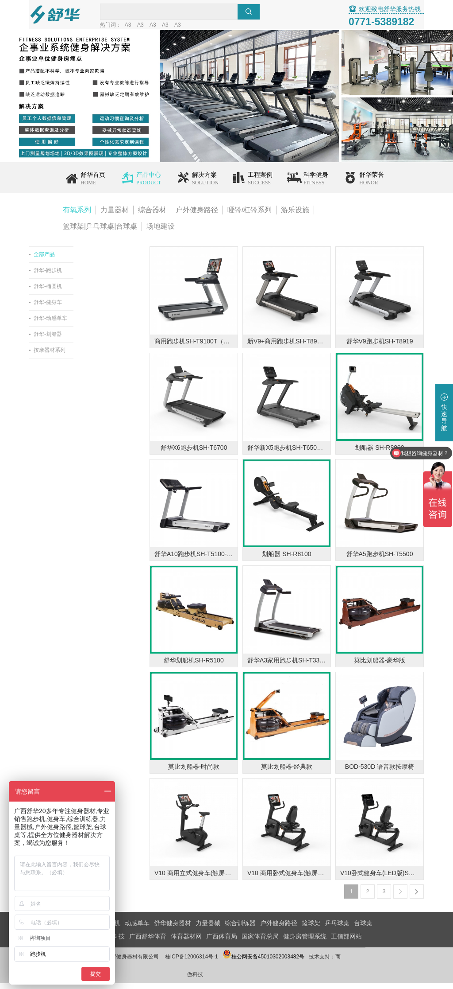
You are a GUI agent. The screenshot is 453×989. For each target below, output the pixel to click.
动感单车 (137, 928)
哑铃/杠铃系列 (249, 215)
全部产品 (73, 260)
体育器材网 (186, 942)
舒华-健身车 (77, 308)
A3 (167, 26)
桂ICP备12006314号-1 (220, 962)
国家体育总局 (260, 942)
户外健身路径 (197, 215)
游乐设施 (295, 215)
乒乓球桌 (337, 928)
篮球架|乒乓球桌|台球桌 (100, 232)
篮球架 (311, 928)
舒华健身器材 (172, 928)
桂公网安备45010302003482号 (293, 962)
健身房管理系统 (304, 942)
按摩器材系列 (79, 356)
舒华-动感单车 (79, 324)
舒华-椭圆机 (77, 292)
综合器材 (152, 215)
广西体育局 (221, 942)
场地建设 (160, 232)
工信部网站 (346, 942)
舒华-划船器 (77, 340)
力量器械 (208, 928)
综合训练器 (240, 928)
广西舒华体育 (147, 942)
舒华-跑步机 (77, 276)
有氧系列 (77, 215)
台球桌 (363, 928)
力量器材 (114, 215)
